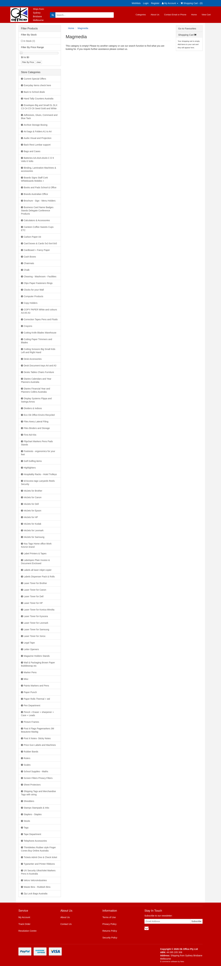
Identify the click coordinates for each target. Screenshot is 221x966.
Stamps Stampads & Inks (36, 807)
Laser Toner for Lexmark (36, 623)
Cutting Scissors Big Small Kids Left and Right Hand (38, 351)
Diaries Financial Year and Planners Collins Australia (35, 390)
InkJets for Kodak (32, 524)
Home (194, 14)
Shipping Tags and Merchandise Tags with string (38, 793)
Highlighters (30, 467)
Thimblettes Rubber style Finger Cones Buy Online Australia (38, 849)
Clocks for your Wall (34, 289)
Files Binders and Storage (37, 428)
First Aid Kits (30, 434)
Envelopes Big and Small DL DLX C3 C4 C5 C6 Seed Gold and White (39, 107)
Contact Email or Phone (175, 14)
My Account (24, 917)
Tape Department (32, 834)
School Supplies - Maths (36, 771)
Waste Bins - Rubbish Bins (37, 887)
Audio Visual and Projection (37, 138)
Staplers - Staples (33, 814)
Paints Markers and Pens (36, 685)
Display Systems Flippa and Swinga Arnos (36, 400)
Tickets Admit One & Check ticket (40, 857)
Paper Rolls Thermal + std (37, 699)
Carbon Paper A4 (32, 237)
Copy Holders (30, 303)
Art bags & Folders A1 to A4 (38, 131)
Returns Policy (109, 931)
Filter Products (29, 28)
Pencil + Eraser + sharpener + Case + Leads (37, 714)
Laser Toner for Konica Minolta (39, 609)
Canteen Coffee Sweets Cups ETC (37, 228)
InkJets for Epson (32, 510)
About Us (155, 14)
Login (145, 3)
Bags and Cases (32, 151)
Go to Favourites (187, 28)
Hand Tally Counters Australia (38, 98)
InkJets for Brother (33, 490)
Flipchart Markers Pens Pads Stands (37, 443)
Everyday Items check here (37, 85)
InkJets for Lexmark (33, 530)
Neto (182, 961)
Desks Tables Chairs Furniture (39, 372)
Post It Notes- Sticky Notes (37, 738)
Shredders (29, 801)
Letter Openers (31, 649)
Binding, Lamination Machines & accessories (38, 169)
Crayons (28, 326)
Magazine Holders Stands (37, 656)
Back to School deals (34, 92)
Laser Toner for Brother (35, 583)
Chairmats (29, 263)
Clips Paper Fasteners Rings (38, 283)
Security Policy (109, 937)
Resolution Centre (27, 931)
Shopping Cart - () (192, 3)
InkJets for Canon (33, 497)
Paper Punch (30, 692)
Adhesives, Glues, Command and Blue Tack (39, 117)
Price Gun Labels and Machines (40, 745)
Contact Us (66, 924)
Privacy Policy (109, 924)
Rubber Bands (31, 751)
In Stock (29, 41)
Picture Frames (31, 722)
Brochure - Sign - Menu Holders (40, 200)
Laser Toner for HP (33, 603)
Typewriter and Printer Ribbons (39, 864)
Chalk (27, 270)
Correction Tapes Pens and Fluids (41, 319)
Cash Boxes (30, 256)
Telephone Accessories (35, 841)
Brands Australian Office (36, 194)
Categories (141, 14)
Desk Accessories (33, 359)
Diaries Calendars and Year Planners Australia (36, 380)
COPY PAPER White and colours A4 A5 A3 (39, 311)
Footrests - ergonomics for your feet (38, 453)
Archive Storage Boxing (35, 125)
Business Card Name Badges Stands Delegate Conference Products (37, 210)
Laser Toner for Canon (35, 590)
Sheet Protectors (32, 784)
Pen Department (32, 705)
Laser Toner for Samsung (36, 629)
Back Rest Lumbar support (37, 144)
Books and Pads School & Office (40, 187)
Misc (26, 679)
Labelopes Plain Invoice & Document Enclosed (35, 562)
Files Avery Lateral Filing (36, 421)
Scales (27, 765)
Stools (27, 821)
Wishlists (136, 3)
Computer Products (33, 296)
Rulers (27, 758)
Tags (26, 827)
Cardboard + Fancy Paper (37, 250)
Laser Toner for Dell (33, 596)
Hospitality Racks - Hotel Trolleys (40, 474)
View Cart (206, 14)
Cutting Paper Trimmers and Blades (36, 341)
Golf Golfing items (33, 461)
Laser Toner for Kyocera (36, 616)
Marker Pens (30, 672)
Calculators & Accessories (37, 220)
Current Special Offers (35, 78)
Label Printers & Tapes (35, 553)
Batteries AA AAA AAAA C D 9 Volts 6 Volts (37, 159)
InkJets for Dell (31, 504)
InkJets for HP (31, 517)
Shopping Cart (187, 34)
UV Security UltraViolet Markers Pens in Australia (38, 872)
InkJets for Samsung (34, 537)
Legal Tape (29, 642)
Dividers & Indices (33, 408)
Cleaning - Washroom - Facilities (40, 276)
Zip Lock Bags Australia (35, 893)
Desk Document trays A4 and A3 (40, 365)
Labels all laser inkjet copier (38, 570)
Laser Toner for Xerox (34, 636)
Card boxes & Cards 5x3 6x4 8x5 (40, 243)
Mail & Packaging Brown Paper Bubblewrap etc (38, 664)
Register (155, 3)
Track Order (24, 924)
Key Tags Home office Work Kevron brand (36, 545)
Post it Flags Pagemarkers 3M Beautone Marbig (37, 730)
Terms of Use (109, 917)
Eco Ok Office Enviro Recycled (39, 415)
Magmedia (83, 28)
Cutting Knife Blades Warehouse (40, 332)
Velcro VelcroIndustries (35, 880)
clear (39, 62)
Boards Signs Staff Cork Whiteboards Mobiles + (34, 179)
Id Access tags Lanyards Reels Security (38, 482)
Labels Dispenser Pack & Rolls (39, 576)
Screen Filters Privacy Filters (38, 778)
